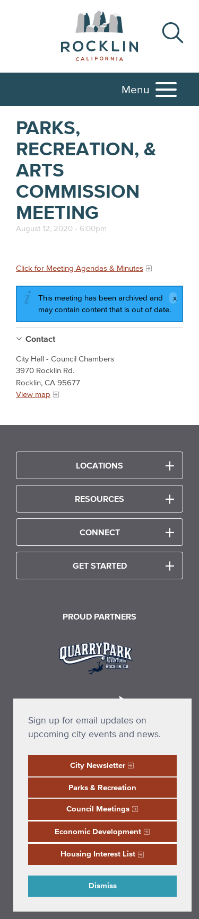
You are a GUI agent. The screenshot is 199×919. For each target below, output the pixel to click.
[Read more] (99, 656)
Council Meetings (97, 808)
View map (33, 394)
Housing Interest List (97, 853)
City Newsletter (97, 765)
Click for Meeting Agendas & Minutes (79, 267)
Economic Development (98, 831)
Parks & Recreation (102, 787)
